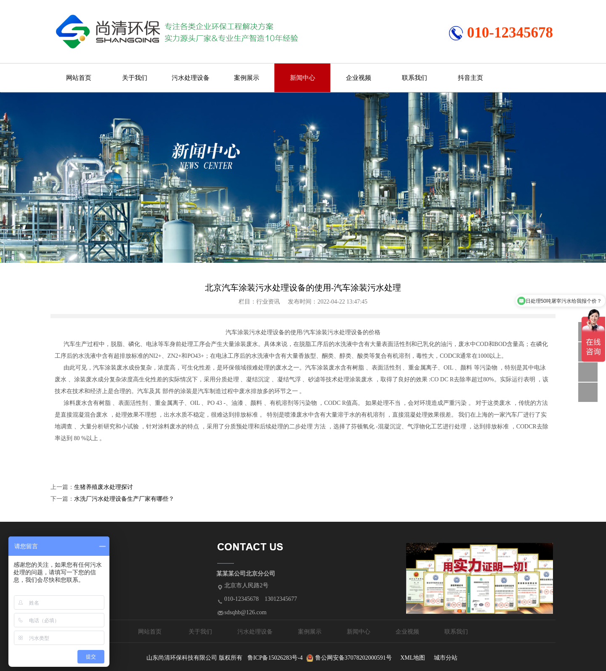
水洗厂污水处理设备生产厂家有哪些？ (124, 499)
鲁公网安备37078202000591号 (353, 658)
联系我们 (414, 77)
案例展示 (246, 77)
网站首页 (78, 77)
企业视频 (358, 77)
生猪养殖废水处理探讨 (103, 487)
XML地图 (412, 658)
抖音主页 (470, 77)
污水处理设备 (191, 77)
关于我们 (134, 77)
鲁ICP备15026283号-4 (275, 658)
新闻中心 (302, 77)
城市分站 (445, 658)
